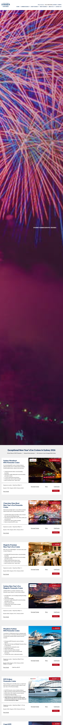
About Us (51, 6)
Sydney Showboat (15, 461)
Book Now (56, 490)
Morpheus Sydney (15, 630)
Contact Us (58, 6)
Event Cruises (34, 6)
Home (17, 6)
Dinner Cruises (25, 6)
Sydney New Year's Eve (15, 587)
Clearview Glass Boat (15, 505)
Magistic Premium (15, 546)
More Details (6, 491)
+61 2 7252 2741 (48, 4)
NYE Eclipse (15, 680)
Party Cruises (43, 6)
